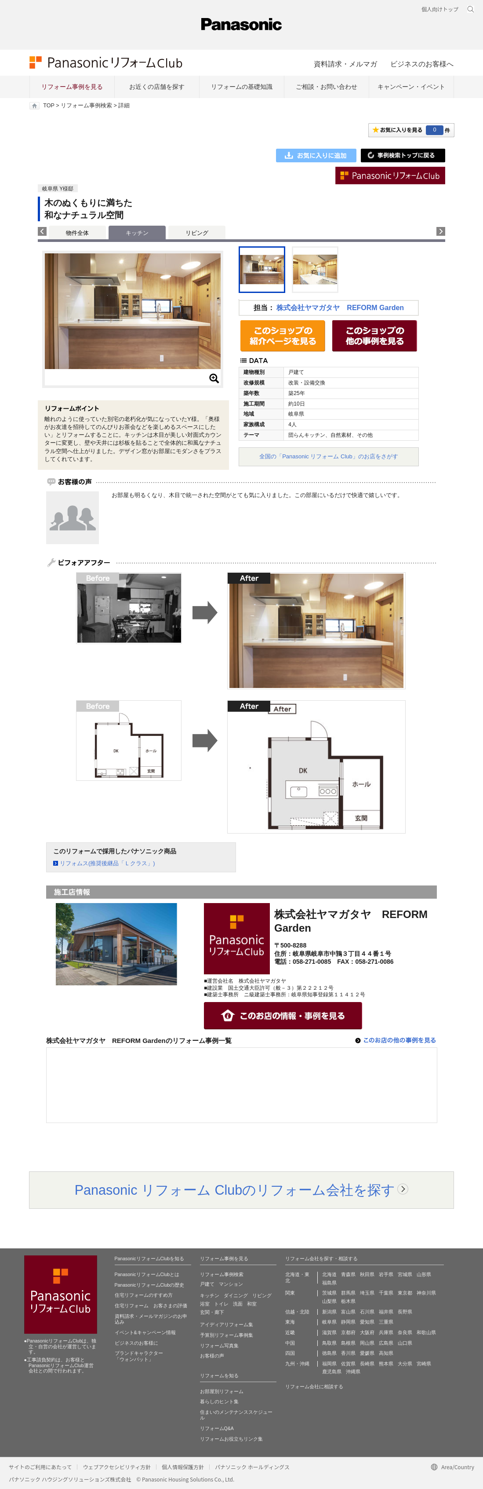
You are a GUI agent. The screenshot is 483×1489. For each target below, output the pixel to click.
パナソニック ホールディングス (252, 1467)
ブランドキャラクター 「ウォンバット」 (139, 1356)
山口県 (405, 1343)
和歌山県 (426, 1332)
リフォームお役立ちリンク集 (231, 1438)
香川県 (348, 1353)
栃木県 (348, 1301)
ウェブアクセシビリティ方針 (117, 1467)
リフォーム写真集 (219, 1345)
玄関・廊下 (212, 1312)
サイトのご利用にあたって (40, 1467)
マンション (231, 1284)
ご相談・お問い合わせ (326, 86)
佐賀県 (348, 1363)
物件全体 (77, 233)
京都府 (348, 1332)
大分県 (405, 1363)
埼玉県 (367, 1292)
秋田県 (367, 1274)
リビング (196, 233)
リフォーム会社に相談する (314, 1386)
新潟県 (329, 1311)
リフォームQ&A (217, 1428)
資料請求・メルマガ (345, 64)
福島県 (329, 1282)
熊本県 (386, 1363)
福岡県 (329, 1363)
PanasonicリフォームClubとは (147, 1274)
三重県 (386, 1321)
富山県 (348, 1311)
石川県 (367, 1311)
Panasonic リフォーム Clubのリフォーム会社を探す (235, 1189)
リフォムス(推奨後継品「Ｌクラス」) (107, 863)
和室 (252, 1303)
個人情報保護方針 (183, 1467)
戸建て (207, 1284)
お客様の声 (212, 1355)
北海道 (329, 1274)
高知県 (386, 1353)
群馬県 (348, 1292)
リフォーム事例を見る (72, 86)
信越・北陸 (297, 1311)
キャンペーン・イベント (411, 86)
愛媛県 (367, 1353)
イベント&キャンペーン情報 (145, 1332)
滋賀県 (329, 1332)
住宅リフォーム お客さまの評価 (151, 1305)
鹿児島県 (331, 1371)
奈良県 (405, 1332)
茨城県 (329, 1292)
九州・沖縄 (297, 1363)
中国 (290, 1343)
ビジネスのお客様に (136, 1343)
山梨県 (329, 1301)
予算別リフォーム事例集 (226, 1335)
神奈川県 (426, 1292)
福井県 (386, 1311)
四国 (290, 1353)
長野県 (405, 1311)
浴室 (205, 1303)
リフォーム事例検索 (86, 105)
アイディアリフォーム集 (226, 1324)
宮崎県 (424, 1363)
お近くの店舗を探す (157, 86)
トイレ (221, 1303)
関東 (290, 1292)
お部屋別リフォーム (221, 1391)
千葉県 (386, 1292)
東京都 (405, 1292)
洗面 (238, 1303)
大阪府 (367, 1332)
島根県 (348, 1343)
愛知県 (367, 1321)
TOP (48, 105)
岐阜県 (329, 1321)
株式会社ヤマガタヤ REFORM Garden (340, 307)
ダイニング (236, 1295)
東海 (290, 1321)
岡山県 (367, 1343)
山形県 (424, 1274)
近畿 (290, 1332)
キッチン (209, 1295)
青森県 (348, 1274)
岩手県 (386, 1274)
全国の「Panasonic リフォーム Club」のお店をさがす (328, 456)
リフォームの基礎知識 (241, 86)
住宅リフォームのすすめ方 (144, 1295)
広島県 (386, 1343)
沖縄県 (353, 1371)
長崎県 (367, 1363)
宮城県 (405, 1274)
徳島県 (329, 1353)
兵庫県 (386, 1332)
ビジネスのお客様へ (422, 64)
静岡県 (348, 1321)
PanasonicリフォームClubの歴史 (150, 1285)
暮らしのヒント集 (219, 1401)
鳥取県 (329, 1343)
